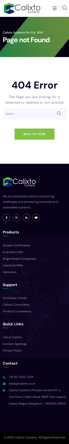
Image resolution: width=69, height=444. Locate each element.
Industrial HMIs (13, 265)
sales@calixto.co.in (22, 383)
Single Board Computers (19, 259)
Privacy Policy (12, 350)
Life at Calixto (12, 337)
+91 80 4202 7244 (21, 377)
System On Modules (16, 245)
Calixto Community (16, 305)
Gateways (10, 272)
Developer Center (15, 298)
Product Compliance (17, 311)
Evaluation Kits (13, 252)
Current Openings (15, 344)
